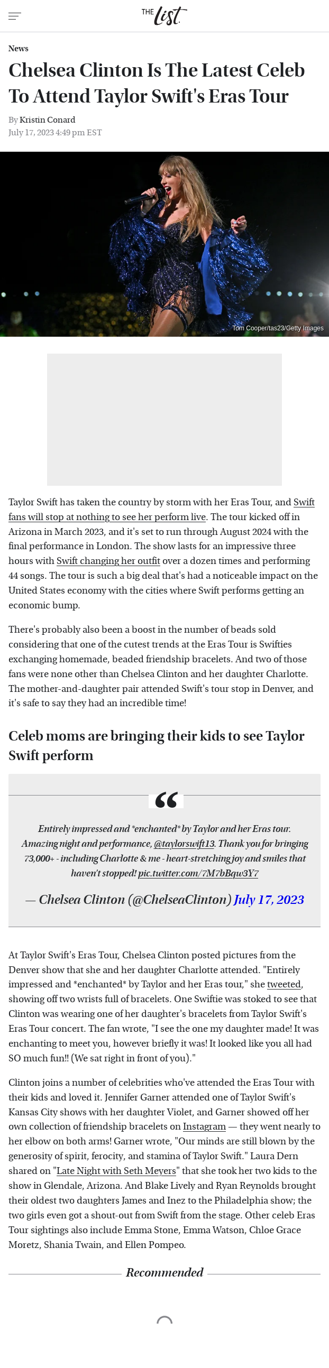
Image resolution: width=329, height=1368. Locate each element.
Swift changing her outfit (108, 561)
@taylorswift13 (184, 843)
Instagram (204, 1126)
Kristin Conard (48, 120)
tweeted (284, 984)
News (18, 48)
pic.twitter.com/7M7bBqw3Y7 (198, 873)
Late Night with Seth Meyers (116, 1171)
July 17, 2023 (269, 900)
